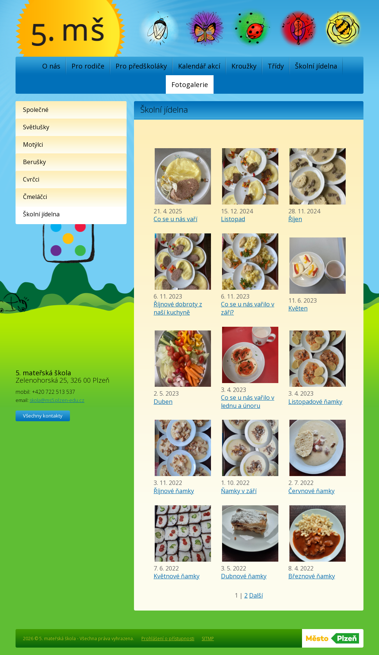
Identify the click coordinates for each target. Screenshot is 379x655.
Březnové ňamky (311, 576)
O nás (51, 65)
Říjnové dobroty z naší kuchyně (178, 308)
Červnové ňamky (311, 491)
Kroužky (243, 65)
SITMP (208, 638)
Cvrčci (31, 179)
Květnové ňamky (176, 576)
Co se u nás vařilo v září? (247, 308)
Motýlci (33, 144)
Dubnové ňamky (243, 576)
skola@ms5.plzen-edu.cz (57, 400)
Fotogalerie (189, 84)
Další (256, 595)
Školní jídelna (316, 65)
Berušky (34, 162)
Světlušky (36, 127)
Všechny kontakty (43, 415)
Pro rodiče (87, 65)
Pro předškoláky (141, 65)
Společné (35, 110)
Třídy (276, 65)
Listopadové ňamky (315, 402)
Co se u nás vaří (175, 219)
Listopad (233, 219)
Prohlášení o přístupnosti (167, 638)
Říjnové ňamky (174, 491)
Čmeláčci (35, 197)
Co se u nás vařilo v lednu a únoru (247, 401)
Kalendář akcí (199, 65)
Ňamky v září (238, 491)
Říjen (295, 219)
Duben (163, 402)
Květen (298, 308)
